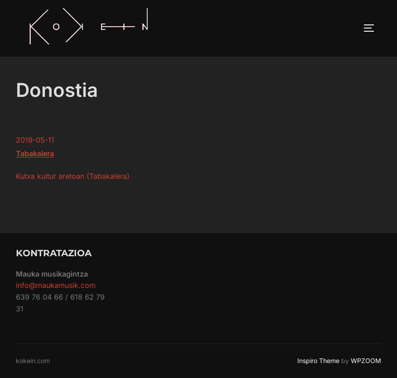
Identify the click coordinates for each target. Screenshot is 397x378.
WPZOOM (366, 360)
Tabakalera (35, 153)
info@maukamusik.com (56, 285)
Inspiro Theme (318, 360)
